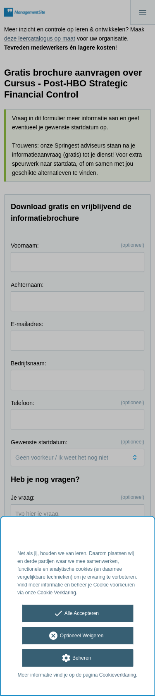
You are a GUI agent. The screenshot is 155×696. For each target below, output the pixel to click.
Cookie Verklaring (56, 593)
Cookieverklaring (117, 675)
